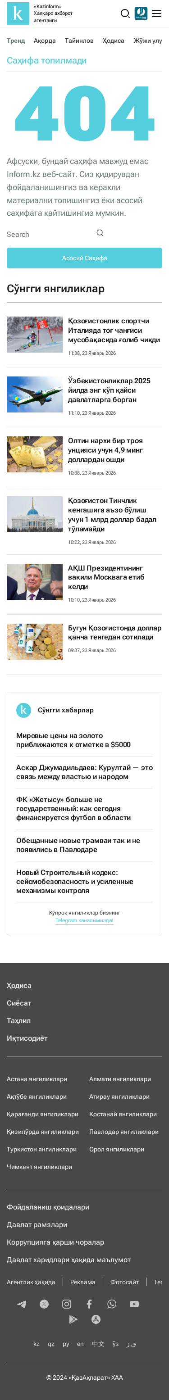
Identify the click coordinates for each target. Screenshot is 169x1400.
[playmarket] (73, 1320)
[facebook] (89, 1305)
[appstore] (95, 1320)
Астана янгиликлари (37, 1079)
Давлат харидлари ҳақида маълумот (69, 1259)
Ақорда (44, 40)
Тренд (16, 40)
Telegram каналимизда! (84, 920)
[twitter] (44, 1305)
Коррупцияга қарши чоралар (55, 1242)
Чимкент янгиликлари (39, 1166)
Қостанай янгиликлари (123, 1114)
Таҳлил (19, 1020)
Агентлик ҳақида (31, 1282)
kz (36, 1343)
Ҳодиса (113, 40)
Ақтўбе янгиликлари (37, 1096)
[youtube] (134, 1305)
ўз (116, 1343)
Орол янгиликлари (116, 1149)
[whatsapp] (111, 1305)
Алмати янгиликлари (120, 1079)
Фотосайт (124, 1282)
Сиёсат (19, 1003)
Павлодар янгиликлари (124, 1131)
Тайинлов (79, 40)
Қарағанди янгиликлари (42, 1114)
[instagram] (66, 1305)
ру (66, 1343)
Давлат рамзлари (37, 1224)
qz (51, 1343)
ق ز (131, 1343)
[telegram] (21, 1305)
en (80, 1343)
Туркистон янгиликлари (42, 1149)
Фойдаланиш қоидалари (48, 1207)
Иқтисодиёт (27, 1038)
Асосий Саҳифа (84, 258)
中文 (98, 1343)
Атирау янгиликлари (119, 1096)
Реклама (83, 1282)
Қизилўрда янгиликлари (43, 1131)
